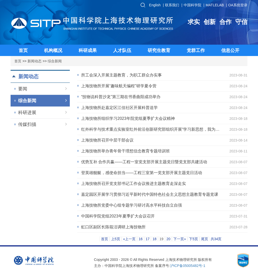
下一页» (179, 239)
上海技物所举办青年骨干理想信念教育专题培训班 (125, 151)
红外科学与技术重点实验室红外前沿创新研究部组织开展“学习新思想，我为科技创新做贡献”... (150, 130)
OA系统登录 (237, 5)
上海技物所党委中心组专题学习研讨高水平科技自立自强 (131, 205)
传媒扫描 (42, 124)
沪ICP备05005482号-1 (187, 266)
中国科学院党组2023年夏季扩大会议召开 (118, 216)
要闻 (42, 88)
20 (169, 239)
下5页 (193, 239)
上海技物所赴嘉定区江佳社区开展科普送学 (119, 107)
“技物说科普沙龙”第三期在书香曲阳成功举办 (120, 97)
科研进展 (42, 112)
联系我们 (172, 5)
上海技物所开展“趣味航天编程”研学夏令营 (118, 86)
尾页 (204, 239)
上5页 (115, 239)
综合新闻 (55, 61)
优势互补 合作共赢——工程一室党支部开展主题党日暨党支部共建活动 (144, 162)
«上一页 (129, 239)
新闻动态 (34, 61)
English (155, 5)
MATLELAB (215, 5)
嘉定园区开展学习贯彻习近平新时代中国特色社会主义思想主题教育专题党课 (149, 194)
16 (141, 239)
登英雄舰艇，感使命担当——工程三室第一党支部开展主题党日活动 (141, 173)
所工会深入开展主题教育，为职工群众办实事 (121, 75)
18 (154, 239)
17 (148, 239)
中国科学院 (192, 5)
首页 (17, 61)
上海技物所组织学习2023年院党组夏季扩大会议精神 (128, 118)
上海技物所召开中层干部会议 (107, 140)
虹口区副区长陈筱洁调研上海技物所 (113, 227)
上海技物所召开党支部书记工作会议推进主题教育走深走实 (133, 183)
